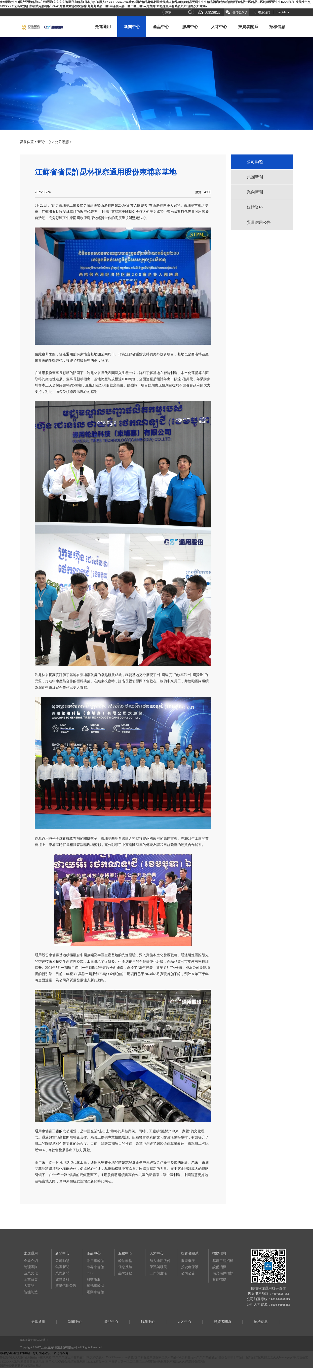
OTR (90, 1273)
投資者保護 (189, 1267)
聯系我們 (264, 12)
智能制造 (31, 1292)
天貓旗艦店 (212, 12)
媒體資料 (255, 207)
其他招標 (219, 1279)
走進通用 (103, 27)
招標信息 (277, 27)
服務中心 (190, 27)
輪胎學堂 (125, 1261)
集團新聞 (255, 177)
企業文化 (31, 1273)
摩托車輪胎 (95, 1286)
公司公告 (188, 1273)
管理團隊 (31, 1267)
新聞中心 (132, 27)
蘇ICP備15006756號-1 (34, 1340)
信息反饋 (125, 1267)
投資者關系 (248, 27)
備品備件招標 (222, 1273)
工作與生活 (158, 1273)
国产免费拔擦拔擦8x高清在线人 (21, 1366)
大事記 (29, 1286)
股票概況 (188, 1261)
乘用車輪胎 (95, 1261)
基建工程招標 (222, 1261)
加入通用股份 (160, 1261)
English (281, 12)
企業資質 (31, 1279)
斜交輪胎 (94, 1279)
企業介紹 (31, 1261)
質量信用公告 (259, 222)
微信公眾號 (240, 12)
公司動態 (62, 142)
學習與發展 (158, 1267)
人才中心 (219, 27)
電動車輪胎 (95, 1292)
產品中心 (161, 27)
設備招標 (219, 1267)
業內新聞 (255, 192)
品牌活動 (125, 1273)
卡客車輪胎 (95, 1267)
